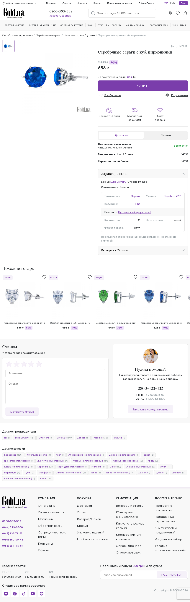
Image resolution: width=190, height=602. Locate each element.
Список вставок (128, 552)
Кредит (97, 3)
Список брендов (128, 546)
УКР (166, 3)
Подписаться (171, 574)
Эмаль (45, 478)
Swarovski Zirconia (39, 455)
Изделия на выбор (168, 539)
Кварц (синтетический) (18, 466)
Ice (7, 437)
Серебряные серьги (48, 35)
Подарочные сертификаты (165, 519)
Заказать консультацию (150, 409)
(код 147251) (180, 46)
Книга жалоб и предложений (166, 530)
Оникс (115, 466)
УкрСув (119, 437)
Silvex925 (64, 437)
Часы (91, 25)
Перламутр (12, 472)
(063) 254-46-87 (12, 545)
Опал (165, 466)
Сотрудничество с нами (52, 534)
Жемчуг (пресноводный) (128, 460)
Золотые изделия (14, 25)
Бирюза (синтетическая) (123, 455)
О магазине (46, 505)
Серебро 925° (172, 196)
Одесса (127, 147)
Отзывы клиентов (51, 512)
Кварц (153, 460)
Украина (101, 437)
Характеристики (115, 173)
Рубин (29, 472)
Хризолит (144, 472)
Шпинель (178, 472)
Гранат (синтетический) (18, 460)
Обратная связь (50, 525)
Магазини (82, 3)
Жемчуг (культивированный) (90, 460)
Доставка (121, 135)
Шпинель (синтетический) (19, 478)
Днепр (107, 147)
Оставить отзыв (22, 411)
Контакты (45, 543)
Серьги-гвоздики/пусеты (79, 35)
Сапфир (45, 472)
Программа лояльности (119, 3)
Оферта (44, 550)
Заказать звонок (60, 15)
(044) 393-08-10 (12, 527)
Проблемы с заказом (92, 539)
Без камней (13, 455)
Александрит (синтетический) (86, 455)
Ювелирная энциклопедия (127, 514)
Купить (143, 86)
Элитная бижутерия (71, 25)
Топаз (96, 472)
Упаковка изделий (90, 532)
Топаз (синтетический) (119, 472)
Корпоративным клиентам (128, 537)
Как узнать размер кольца (130, 526)
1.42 (137, 203)
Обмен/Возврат (146, 3)
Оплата (166, 135)
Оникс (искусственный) (140, 466)
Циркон (161, 472)
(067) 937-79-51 (12, 533)
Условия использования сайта (171, 548)
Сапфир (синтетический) (70, 472)
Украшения (179, 25)
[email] (130, 574)
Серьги (135, 196)
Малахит (98, 466)
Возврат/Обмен (114, 250)
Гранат (148, 455)
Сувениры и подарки (110, 25)
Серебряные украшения (17, 35)
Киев (100, 147)
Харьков (117, 147)
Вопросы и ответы (129, 505)
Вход (183, 3)
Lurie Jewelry (118, 181)
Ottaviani (45, 437)
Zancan (83, 437)
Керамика (45, 466)
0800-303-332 (150, 388)
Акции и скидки (135, 25)
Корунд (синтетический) (72, 466)
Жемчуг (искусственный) (52, 460)
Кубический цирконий (134, 212)
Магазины (45, 519)
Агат (60, 455)
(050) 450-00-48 (12, 539)
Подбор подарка (159, 25)
